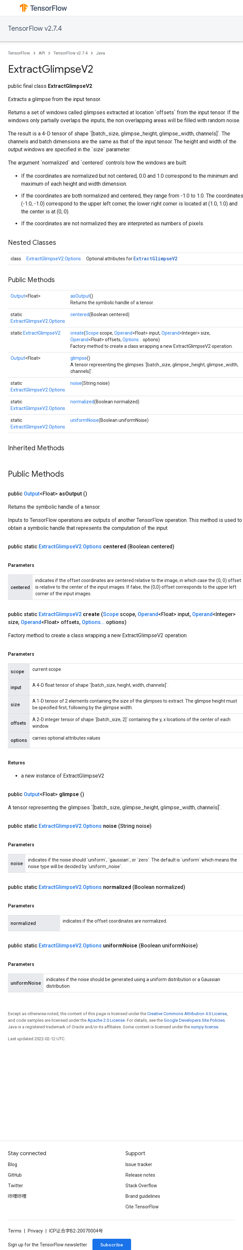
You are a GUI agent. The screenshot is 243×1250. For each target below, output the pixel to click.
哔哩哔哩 (17, 1196)
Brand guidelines (142, 1196)
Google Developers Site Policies (194, 1020)
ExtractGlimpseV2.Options (53, 258)
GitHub (15, 1175)
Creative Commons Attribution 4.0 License (187, 1013)
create (77, 333)
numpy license (204, 1026)
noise (76, 383)
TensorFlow (19, 53)
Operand (123, 333)
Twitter (15, 1185)
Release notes (140, 1175)
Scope (92, 333)
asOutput (80, 296)
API (42, 53)
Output (18, 296)
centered (79, 314)
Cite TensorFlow (142, 1206)
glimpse (78, 358)
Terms (14, 1230)
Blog (12, 1164)
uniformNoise (84, 420)
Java (100, 53)
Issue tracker (138, 1164)
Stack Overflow (141, 1185)
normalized (82, 401)
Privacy (35, 1230)
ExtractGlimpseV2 (155, 258)
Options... (132, 339)
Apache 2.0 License (106, 1020)
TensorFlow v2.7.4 (35, 28)
